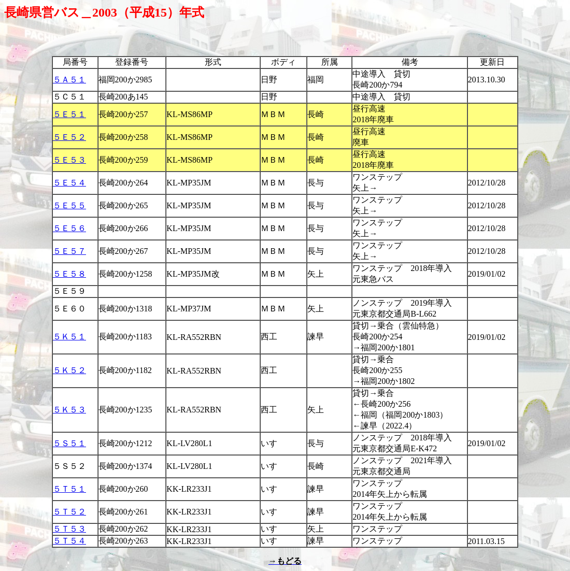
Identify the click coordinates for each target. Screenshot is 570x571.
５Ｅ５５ (69, 205)
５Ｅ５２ (69, 137)
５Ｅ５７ (69, 251)
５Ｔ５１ (69, 488)
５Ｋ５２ (69, 370)
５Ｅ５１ (69, 114)
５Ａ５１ (69, 79)
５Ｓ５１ (69, 443)
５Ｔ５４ (69, 540)
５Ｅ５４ (69, 182)
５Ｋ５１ (69, 336)
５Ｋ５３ (69, 409)
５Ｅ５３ (69, 159)
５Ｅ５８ (69, 273)
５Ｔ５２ (69, 511)
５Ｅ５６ (69, 228)
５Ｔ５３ (69, 528)
